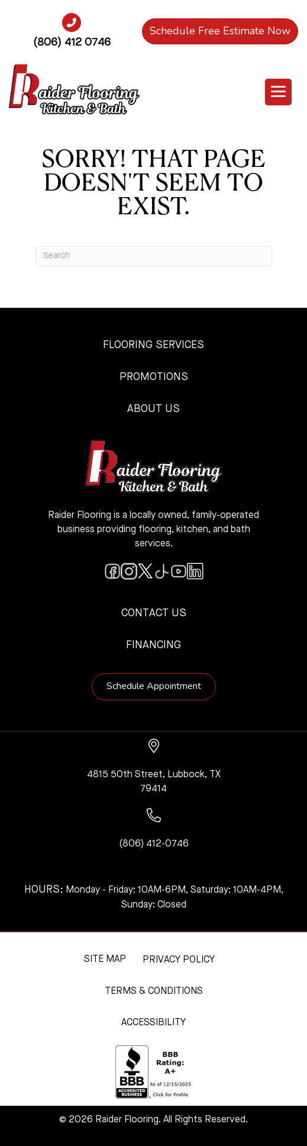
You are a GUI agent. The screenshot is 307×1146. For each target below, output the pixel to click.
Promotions (153, 377)
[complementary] (86, 1081)
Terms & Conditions (154, 991)
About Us (153, 409)
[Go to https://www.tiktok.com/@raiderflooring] (162, 571)
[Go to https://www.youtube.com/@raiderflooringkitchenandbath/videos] (178, 571)
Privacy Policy (179, 960)
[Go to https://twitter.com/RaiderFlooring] (145, 571)
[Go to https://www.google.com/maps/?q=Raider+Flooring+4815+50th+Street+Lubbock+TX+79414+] (154, 767)
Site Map (105, 959)
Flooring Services (153, 345)
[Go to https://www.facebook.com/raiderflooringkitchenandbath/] (112, 571)
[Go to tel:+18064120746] (71, 35)
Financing (153, 645)
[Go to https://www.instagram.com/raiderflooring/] (129, 571)
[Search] (153, 256)
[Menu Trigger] (278, 92)
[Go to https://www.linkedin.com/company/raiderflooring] (195, 571)
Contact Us (153, 613)
